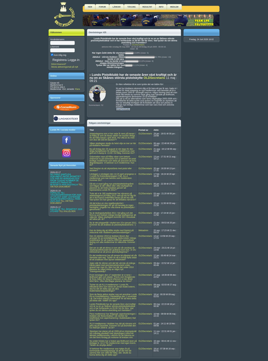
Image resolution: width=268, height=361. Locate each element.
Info (161, 7)
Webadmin (143, 230)
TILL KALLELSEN (67, 211)
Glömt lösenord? (58, 64)
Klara (77, 89)
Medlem (174, 7)
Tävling (131, 7)
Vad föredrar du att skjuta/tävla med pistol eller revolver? (111, 169)
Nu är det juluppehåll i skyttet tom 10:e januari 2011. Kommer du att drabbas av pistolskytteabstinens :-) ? (113, 225)
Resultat (147, 7)
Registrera (59, 60)
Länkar (116, 7)
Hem (90, 7)
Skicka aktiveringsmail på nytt (64, 67)
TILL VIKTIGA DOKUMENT (66, 185)
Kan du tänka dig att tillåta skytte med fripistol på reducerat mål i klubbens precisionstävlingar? (111, 231)
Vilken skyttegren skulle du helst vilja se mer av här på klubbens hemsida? (113, 144)
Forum (102, 7)
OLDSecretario (138, 45)
